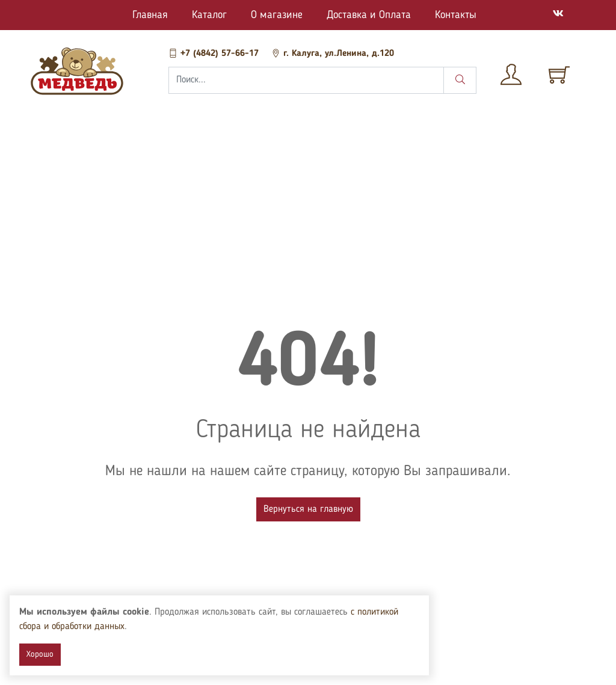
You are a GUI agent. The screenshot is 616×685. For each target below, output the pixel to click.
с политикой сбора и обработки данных (97, 626)
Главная (150, 15)
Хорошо (40, 654)
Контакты (455, 15)
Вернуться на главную (308, 509)
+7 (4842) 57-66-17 (215, 53)
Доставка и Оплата (369, 15)
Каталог (209, 15)
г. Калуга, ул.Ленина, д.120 (332, 53)
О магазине (277, 15)
